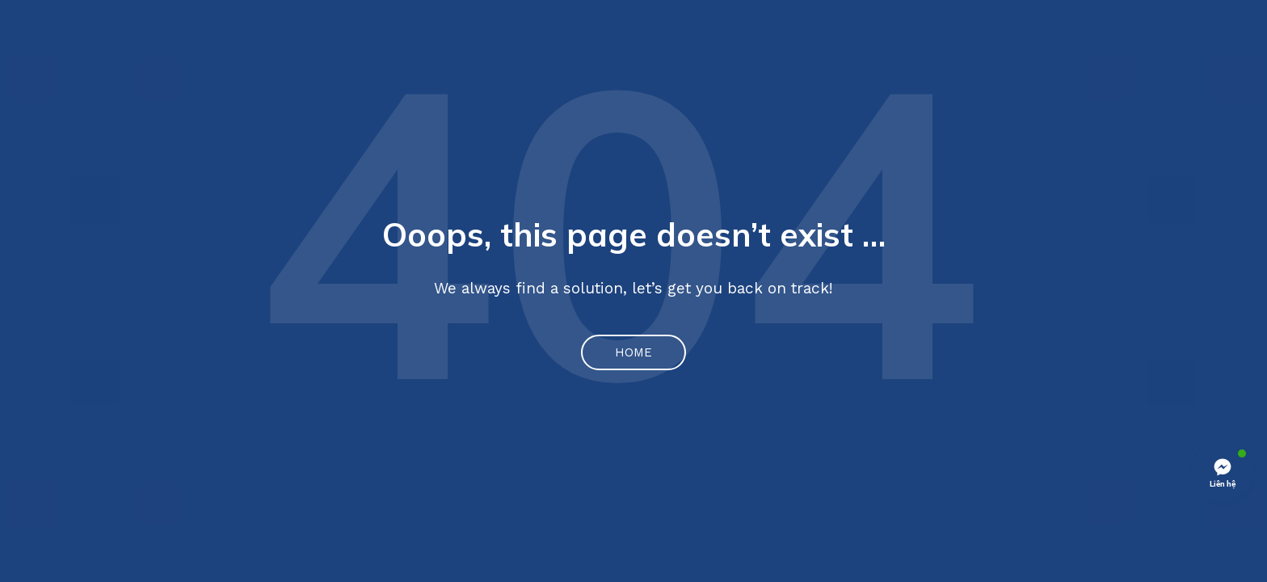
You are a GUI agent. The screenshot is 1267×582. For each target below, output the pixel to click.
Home (633, 352)
